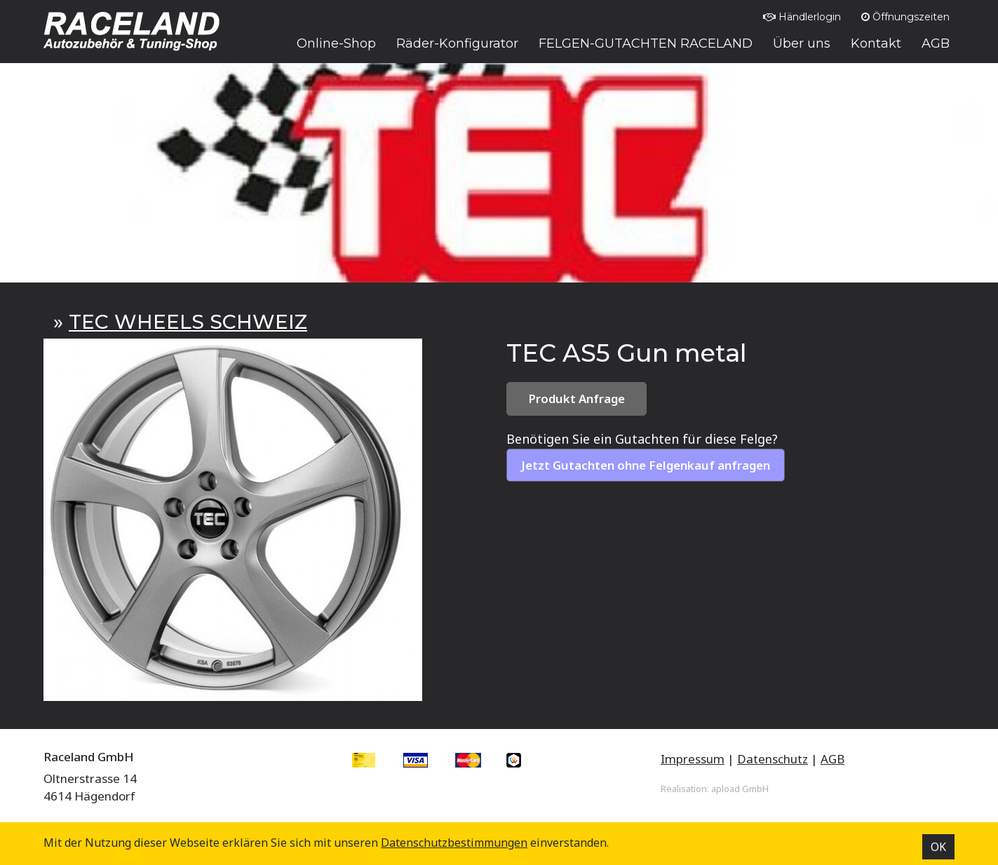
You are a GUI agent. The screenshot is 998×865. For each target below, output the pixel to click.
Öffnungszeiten (905, 17)
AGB (832, 759)
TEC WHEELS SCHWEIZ (188, 322)
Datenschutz (772, 759)
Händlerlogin (802, 17)
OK (938, 846)
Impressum (692, 759)
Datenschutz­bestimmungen (454, 842)
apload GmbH (740, 788)
